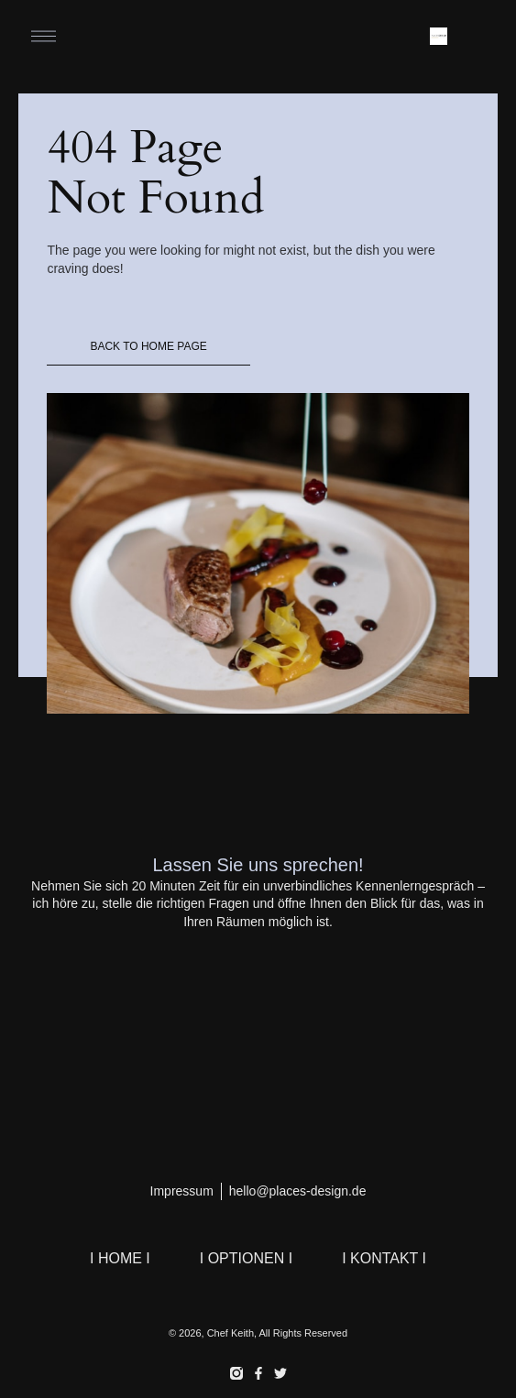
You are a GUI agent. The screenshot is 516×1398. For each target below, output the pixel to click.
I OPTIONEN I (246, 1258)
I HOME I (120, 1258)
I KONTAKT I (384, 1258)
